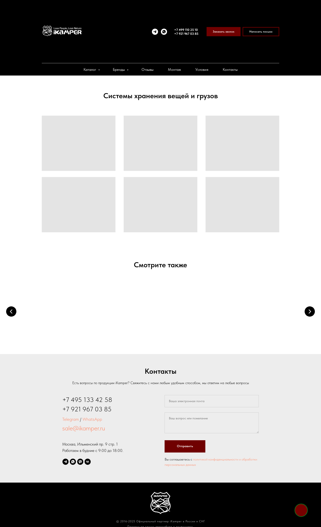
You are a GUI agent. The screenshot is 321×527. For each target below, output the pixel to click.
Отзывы (147, 69)
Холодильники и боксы (253, 331)
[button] (224, 31)
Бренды (119, 69)
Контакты (230, 69)
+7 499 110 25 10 (186, 30)
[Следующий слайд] (310, 311)
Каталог (90, 69)
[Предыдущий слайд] (11, 311)
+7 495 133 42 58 (87, 395)
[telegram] (155, 32)
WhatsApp (92, 415)
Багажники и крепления (191, 331)
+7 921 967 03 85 (186, 34)
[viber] (80, 458)
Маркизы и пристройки (129, 331)
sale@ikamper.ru (83, 424)
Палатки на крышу (68, 331)
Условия (201, 69)
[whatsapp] (164, 32)
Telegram (70, 415)
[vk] (88, 458)
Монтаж (174, 69)
